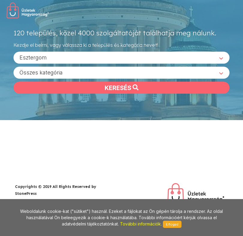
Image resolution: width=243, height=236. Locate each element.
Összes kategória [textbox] (41, 72)
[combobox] (122, 57)
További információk (140, 223)
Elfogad (172, 224)
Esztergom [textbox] (33, 57)
